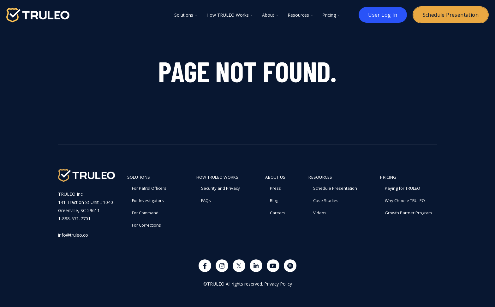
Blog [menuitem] (274, 200)
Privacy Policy (278, 284)
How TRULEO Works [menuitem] (217, 177)
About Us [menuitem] (275, 177)
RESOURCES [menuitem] (320, 177)
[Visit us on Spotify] (290, 265)
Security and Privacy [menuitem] (220, 188)
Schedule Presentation (451, 14)
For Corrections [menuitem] (146, 225)
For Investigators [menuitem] (148, 200)
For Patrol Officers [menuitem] (149, 188)
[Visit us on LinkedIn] (256, 265)
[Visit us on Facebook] (205, 265)
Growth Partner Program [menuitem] (408, 213)
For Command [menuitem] (145, 213)
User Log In (382, 14)
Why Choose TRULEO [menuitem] (405, 200)
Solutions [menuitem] (138, 177)
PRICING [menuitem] (388, 177)
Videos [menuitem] (319, 213)
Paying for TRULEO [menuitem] (402, 188)
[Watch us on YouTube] (273, 265)
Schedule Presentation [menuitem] (335, 188)
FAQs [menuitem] (206, 200)
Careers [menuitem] (277, 213)
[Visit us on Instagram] (222, 265)
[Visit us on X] (239, 265)
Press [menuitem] (275, 188)
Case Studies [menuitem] (325, 200)
